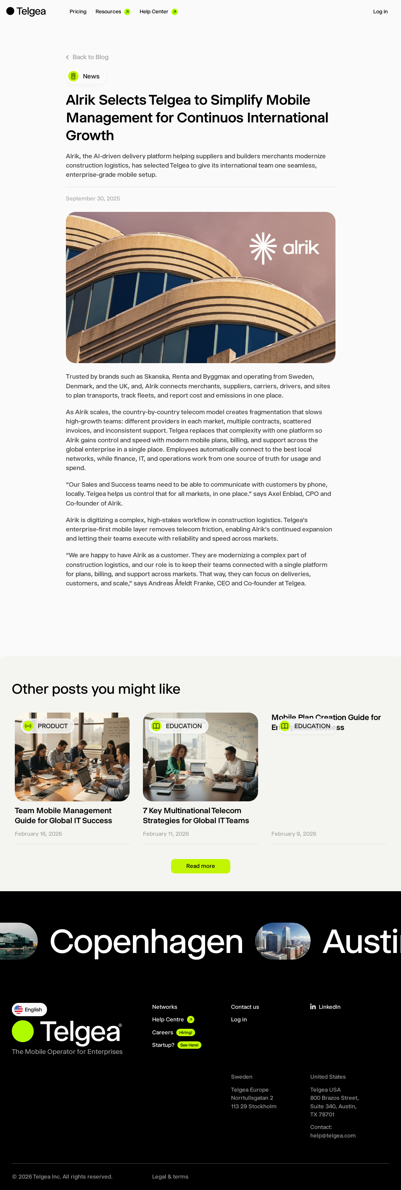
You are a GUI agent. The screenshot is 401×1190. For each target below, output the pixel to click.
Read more (200, 865)
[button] (29, 1009)
